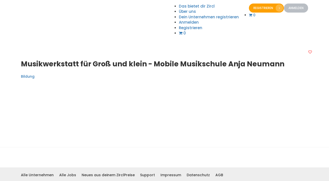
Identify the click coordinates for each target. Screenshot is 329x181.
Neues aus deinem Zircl (103, 174)
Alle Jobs (67, 174)
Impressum (170, 174)
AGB (219, 174)
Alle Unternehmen (37, 174)
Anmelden (296, 8)
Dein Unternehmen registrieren (209, 17)
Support (147, 174)
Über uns (187, 11)
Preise (129, 174)
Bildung (28, 76)
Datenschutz (198, 174)
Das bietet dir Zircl (197, 6)
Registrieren (268, 8)
